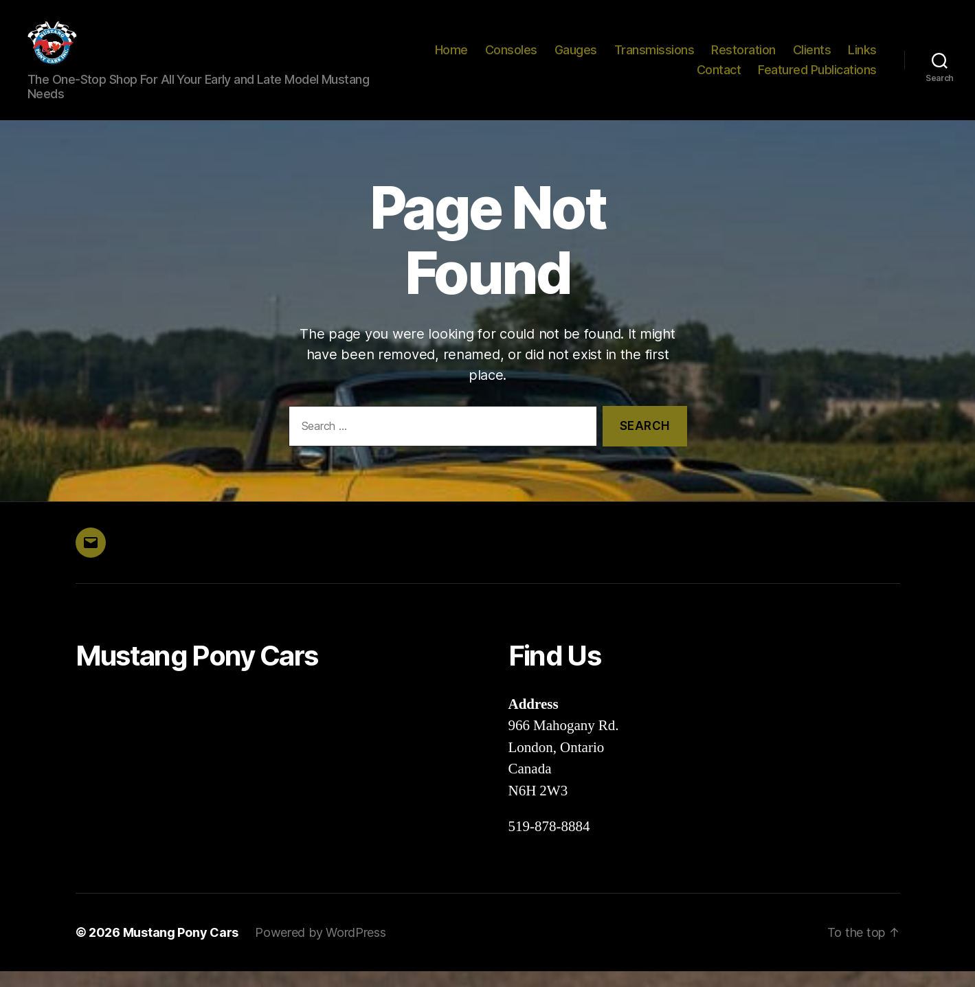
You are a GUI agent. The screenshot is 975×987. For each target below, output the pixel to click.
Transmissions (654, 57)
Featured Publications (817, 78)
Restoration (743, 57)
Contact (719, 78)
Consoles (511, 57)
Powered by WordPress (320, 948)
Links (862, 57)
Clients (812, 57)
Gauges (575, 57)
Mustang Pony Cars (180, 948)
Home (451, 57)
